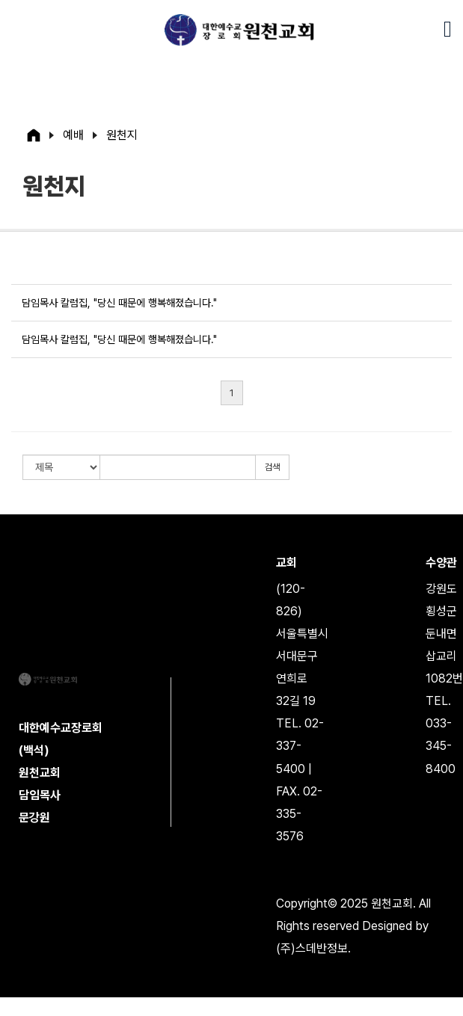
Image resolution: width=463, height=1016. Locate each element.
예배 (73, 135)
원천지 (122, 135)
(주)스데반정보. (313, 948)
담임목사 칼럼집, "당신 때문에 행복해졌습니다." (119, 303)
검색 (272, 467)
